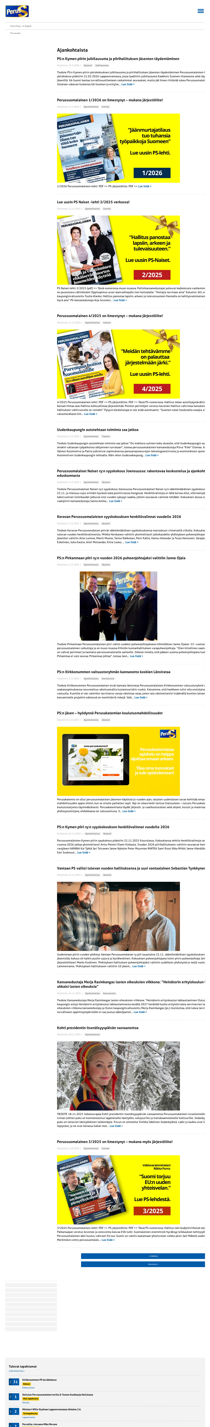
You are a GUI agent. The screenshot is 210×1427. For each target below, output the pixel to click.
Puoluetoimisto (80, 1402)
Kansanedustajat (80, 1391)
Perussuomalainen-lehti (84, 1395)
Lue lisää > (114, 87)
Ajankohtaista (77, 114)
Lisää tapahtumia (152, 125)
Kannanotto (94, 730)
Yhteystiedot (159, 14)
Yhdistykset (78, 1406)
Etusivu (17, 31)
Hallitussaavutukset (57, 14)
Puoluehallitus (80, 1398)
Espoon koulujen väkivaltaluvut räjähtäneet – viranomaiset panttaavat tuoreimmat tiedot (175, 215)
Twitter (19, 110)
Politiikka (17, 74)
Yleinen (16, 88)
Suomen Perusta (48, 1395)
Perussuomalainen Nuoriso (53, 1398)
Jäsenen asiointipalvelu (97, 14)
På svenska (173, 6)
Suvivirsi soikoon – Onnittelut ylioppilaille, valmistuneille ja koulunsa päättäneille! (176, 157)
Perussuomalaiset (17, 11)
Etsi (203, 14)
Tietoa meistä (185, 14)
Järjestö (74, 52)
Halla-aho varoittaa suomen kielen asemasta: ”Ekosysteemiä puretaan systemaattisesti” (174, 175)
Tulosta (19, 114)
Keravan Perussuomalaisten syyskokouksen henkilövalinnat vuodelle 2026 (79, 544)
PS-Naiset (45, 1391)
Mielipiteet (17, 69)
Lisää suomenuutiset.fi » (154, 140)
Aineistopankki (131, 14)
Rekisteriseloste (16, 1410)
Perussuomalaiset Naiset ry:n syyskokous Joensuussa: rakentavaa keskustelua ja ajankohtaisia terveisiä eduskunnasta (86, 480)
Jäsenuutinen (18, 54)
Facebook (20, 105)
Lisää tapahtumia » (152, 36)
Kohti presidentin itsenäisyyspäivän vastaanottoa (83, 1142)
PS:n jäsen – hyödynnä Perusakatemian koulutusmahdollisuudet (75, 782)
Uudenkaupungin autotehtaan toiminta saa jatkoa (83, 419)
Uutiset (91, 114)
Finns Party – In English (194, 6)
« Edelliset (51, 1367)
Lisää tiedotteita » (151, 255)
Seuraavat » (122, 1367)
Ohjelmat (13, 1398)
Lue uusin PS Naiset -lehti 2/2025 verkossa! (79, 194)
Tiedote (92, 425)
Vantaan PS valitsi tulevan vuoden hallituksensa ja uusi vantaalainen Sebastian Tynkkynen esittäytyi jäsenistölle (84, 961)
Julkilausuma (88, 52)
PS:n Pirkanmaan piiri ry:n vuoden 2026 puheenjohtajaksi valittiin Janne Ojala (75, 606)
